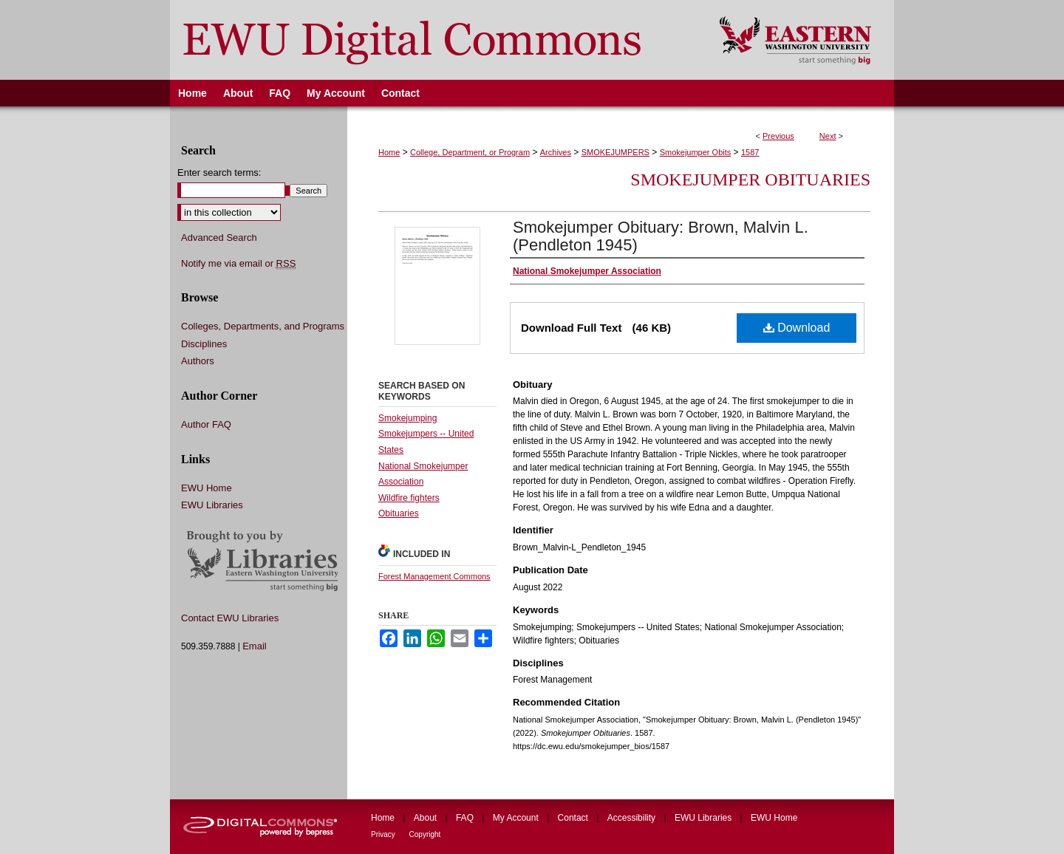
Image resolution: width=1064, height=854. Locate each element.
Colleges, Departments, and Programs (262, 326)
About (427, 818)
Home (389, 152)
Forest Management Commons (434, 576)
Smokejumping (407, 418)
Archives (555, 152)
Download (797, 327)
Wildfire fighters (409, 498)
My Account (517, 818)
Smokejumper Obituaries (750, 179)
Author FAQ (206, 424)
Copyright (425, 834)
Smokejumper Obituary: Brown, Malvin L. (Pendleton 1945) (660, 236)
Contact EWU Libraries (230, 618)
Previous (778, 135)
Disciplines (204, 343)
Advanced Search (219, 237)
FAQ (466, 818)
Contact (574, 818)
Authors (197, 360)
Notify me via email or (238, 264)
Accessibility (632, 818)
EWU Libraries (212, 504)
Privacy (384, 834)
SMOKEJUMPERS (615, 152)
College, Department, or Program (470, 152)
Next (827, 135)
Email (254, 646)
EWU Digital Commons (435, 40)
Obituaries (398, 513)
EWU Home (206, 487)
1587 (750, 152)
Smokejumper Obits (696, 152)
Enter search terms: (219, 172)
